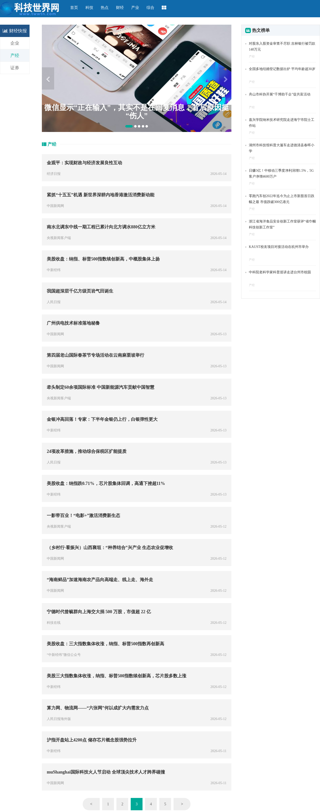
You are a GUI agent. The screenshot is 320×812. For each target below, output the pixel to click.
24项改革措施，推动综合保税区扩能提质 (87, 451)
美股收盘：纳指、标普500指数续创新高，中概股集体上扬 (103, 259)
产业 (135, 7)
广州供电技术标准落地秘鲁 (73, 323)
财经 (120, 7)
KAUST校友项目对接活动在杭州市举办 (279, 247)
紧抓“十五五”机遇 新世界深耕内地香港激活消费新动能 (100, 194)
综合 (150, 7)
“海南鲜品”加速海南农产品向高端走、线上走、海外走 (100, 579)
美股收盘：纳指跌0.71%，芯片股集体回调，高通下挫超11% (106, 483)
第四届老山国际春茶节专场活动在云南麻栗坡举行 (95, 355)
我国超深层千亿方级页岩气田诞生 (80, 291)
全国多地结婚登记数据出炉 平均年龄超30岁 (282, 69)
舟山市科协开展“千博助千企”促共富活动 (279, 94)
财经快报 (15, 30)
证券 (14, 67)
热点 (105, 7)
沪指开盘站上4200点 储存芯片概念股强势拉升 (92, 740)
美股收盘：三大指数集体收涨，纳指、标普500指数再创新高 (105, 643)
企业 (14, 43)
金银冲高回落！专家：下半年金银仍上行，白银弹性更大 (102, 419)
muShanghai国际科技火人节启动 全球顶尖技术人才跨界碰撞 (106, 772)
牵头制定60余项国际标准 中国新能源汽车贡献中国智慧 (100, 387)
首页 (74, 7)
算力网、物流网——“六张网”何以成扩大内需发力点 (98, 707)
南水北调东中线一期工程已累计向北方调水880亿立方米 (101, 226)
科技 (89, 7)
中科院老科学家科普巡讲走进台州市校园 (280, 272)
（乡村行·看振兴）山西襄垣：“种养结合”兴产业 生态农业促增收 (110, 547)
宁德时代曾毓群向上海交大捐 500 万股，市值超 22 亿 (99, 611)
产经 (14, 55)
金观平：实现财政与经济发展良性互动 (84, 162)
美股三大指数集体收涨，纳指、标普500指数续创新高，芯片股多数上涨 (116, 675)
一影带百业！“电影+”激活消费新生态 (83, 515)
